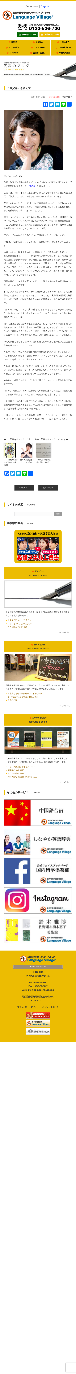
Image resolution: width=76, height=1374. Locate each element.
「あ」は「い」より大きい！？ (21, 624)
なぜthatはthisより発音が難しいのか (23, 697)
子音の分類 (12, 700)
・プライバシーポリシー (26, 1007)
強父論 (32, 186)
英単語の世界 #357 (16, 770)
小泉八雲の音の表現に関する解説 (43, 461)
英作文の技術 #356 (16, 773)
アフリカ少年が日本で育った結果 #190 (11, 462)
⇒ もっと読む (64, 632)
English (45, 6)
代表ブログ (67, 97)
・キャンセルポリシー (50, 1007)
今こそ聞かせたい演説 (17, 627)
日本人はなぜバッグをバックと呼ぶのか (25, 694)
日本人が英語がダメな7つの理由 (27, 461)
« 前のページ (24, 488)
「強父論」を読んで (19, 88)
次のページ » (48, 488)
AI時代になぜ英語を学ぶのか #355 (22, 777)
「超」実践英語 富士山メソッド (21, 767)
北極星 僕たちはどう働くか (19, 620)
